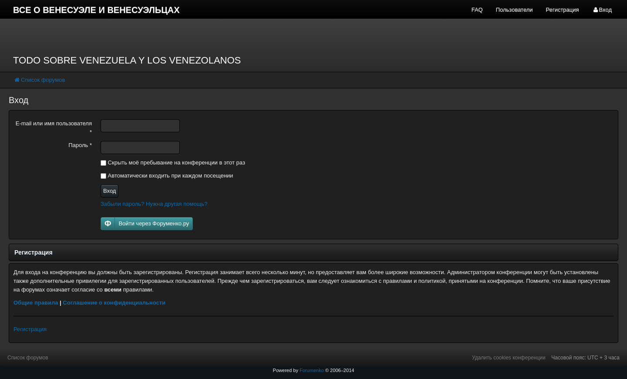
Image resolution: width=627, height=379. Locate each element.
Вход (109, 191)
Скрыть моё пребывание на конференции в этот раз (173, 162)
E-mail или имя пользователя (54, 127)
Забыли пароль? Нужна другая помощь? (154, 204)
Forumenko (312, 370)
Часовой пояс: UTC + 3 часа (585, 358)
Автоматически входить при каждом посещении (167, 175)
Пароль (80, 145)
